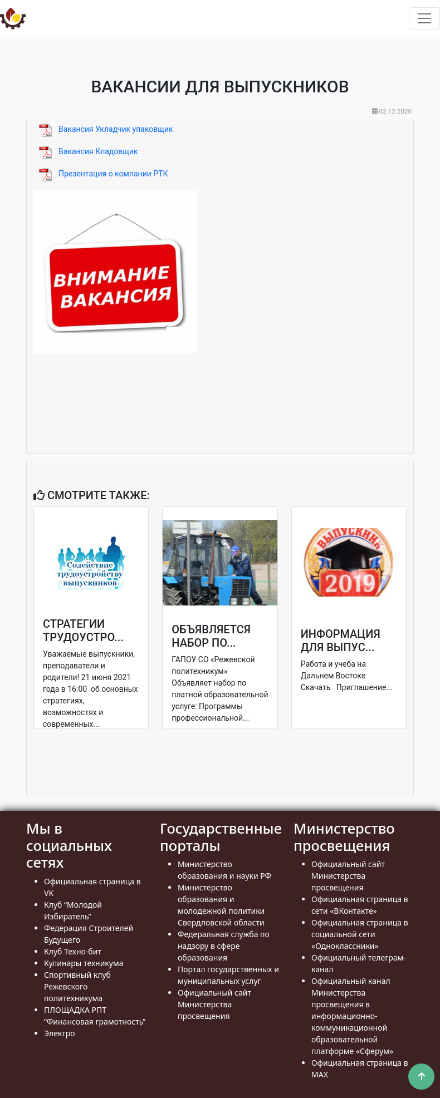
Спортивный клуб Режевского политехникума (77, 986)
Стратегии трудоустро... (83, 630)
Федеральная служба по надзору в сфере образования (224, 946)
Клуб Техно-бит (72, 951)
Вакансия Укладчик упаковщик (115, 129)
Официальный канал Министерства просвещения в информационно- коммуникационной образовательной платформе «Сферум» (352, 1016)
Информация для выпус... (340, 640)
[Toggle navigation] (424, 18)
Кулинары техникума (83, 963)
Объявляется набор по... (211, 636)
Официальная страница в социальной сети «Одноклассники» (359, 934)
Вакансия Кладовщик (98, 151)
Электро (59, 1033)
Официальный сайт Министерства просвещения (214, 1004)
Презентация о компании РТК (113, 173)
